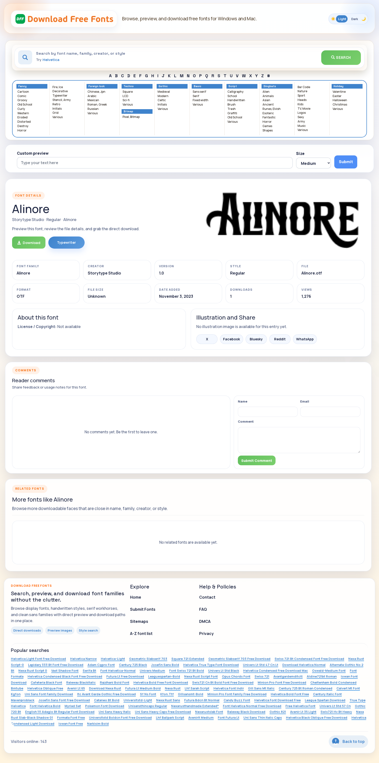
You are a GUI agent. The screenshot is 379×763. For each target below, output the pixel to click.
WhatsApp (305, 339)
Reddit (280, 339)
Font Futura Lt (228, 717)
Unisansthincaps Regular (147, 706)
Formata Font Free (71, 717)
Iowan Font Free (70, 723)
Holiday (338, 86)
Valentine (339, 92)
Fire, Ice (57, 87)
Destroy (22, 126)
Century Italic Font (327, 694)
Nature (302, 91)
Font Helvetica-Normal (118, 670)
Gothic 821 (278, 712)
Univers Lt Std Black (223, 670)
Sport (301, 96)
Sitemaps (139, 621)
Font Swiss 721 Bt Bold (186, 670)
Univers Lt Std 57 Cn (335, 706)
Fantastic (269, 117)
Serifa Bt (89, 670)
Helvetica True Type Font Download (211, 665)
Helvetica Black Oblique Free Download (316, 717)
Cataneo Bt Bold (106, 700)
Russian (93, 109)
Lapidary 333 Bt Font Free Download (55, 665)
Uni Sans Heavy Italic (115, 712)
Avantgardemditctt (288, 676)
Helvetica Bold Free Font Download (160, 682)
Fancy (22, 86)
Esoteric (268, 113)
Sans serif (199, 92)
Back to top (348, 741)
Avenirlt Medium (201, 717)
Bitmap (128, 111)
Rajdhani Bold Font (114, 682)
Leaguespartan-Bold (164, 676)
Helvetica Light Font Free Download (38, 658)
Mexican (93, 100)
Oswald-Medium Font (329, 670)
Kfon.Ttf (167, 694)
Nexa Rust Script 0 (32, 670)
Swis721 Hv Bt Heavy (336, 712)
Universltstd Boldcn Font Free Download (120, 717)
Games (267, 126)
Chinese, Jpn (96, 92)
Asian (266, 100)
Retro (56, 104)
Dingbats (269, 86)
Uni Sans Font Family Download (49, 694)
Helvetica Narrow (83, 658)
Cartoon (23, 92)
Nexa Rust (173, 688)
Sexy (301, 117)
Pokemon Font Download (104, 706)
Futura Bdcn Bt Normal (201, 700)
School (232, 96)
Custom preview (33, 153)
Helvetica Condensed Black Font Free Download (65, 676)
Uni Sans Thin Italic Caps (262, 717)
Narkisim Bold (98, 723)
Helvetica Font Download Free (277, 700)
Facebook (231, 339)
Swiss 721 (262, 676)
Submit (346, 161)
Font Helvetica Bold (45, 706)
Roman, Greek (97, 105)
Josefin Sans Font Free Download (64, 700)
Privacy (206, 633)
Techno (129, 86)
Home (135, 597)
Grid (55, 113)
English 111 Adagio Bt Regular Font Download (60, 712)
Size (300, 153)
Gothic (163, 86)
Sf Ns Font (148, 694)
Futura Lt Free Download (125, 676)
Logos (302, 113)
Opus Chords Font (236, 676)
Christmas (340, 105)
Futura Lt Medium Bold (143, 688)
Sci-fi (126, 100)
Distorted (24, 122)
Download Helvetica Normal (304, 665)
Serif (196, 96)
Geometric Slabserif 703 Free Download (239, 658)
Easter (337, 96)
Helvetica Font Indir (228, 688)
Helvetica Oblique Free (45, 688)
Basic (197, 86)
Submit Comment (256, 460)
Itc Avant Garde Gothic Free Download (106, 694)
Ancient (268, 105)
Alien (266, 92)
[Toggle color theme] (348, 19)
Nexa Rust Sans (168, 700)
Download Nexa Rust (105, 688)
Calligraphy (235, 92)
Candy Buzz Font (237, 700)
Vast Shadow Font (65, 670)
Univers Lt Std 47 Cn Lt (260, 665)
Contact (207, 597)
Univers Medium (152, 670)
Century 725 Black (133, 665)
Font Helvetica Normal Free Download (252, 706)
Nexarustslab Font (209, 712)
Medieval (164, 92)
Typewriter (59, 96)
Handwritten (236, 100)
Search (341, 57)
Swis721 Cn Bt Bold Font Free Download (223, 682)
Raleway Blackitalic (81, 682)
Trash (231, 109)
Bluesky (256, 339)
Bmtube (17, 688)
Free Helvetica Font (300, 706)
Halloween (340, 100)
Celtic (162, 100)
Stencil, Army (61, 100)
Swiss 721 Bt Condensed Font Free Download (309, 658)
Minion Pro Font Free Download (282, 682)
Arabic (91, 96)
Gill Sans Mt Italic (261, 688)
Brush (231, 105)
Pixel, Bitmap (131, 117)
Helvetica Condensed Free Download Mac (275, 670)
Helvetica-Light (113, 658)
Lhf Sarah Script (197, 688)
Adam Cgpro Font (101, 665)
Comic (21, 96)
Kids (300, 104)
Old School (24, 105)
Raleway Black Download (246, 712)
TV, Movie (304, 109)
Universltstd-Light (138, 700)
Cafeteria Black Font (46, 682)
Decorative (60, 91)
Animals (268, 96)
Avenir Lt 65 (76, 688)
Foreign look (96, 86)
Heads (302, 100)
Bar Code (304, 87)
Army (301, 121)
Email (304, 401)
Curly (21, 109)
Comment (246, 421)
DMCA (205, 621)
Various (57, 117)
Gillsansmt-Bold (190, 694)
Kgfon (16, 694)
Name (242, 401)
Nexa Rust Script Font (201, 676)
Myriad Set (73, 706)
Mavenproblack (22, 700)
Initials (57, 109)
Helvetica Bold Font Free (290, 694)
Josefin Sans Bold (165, 665)
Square (128, 92)
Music (302, 126)
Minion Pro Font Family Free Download (237, 694)
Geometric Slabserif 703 (148, 658)
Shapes (267, 130)
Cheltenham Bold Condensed (333, 682)
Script (232, 86)
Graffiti (232, 113)
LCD (125, 96)
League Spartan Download (325, 700)
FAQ (203, 609)
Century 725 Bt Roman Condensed (305, 688)
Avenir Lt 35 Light (303, 712)
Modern (163, 96)
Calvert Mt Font (348, 688)
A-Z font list (141, 633)
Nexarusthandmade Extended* (195, 706)
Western (23, 113)
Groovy (22, 100)
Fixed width (200, 100)
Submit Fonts (142, 609)
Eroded (22, 117)
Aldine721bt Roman (322, 676)
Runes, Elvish (271, 109)
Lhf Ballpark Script (170, 717)
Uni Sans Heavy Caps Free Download (163, 712)
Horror (22, 130)
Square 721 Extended (187, 658)
